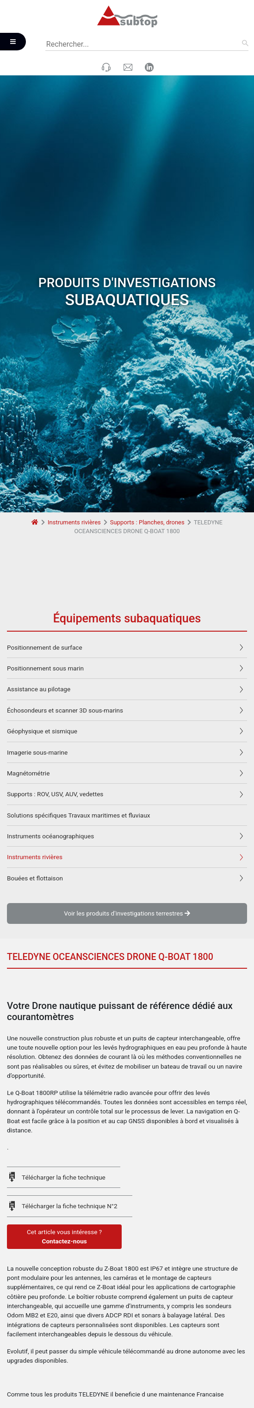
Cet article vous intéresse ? (64, 1128)
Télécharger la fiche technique (63, 1068)
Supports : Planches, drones (147, 413)
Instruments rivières (74, 413)
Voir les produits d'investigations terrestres (127, 804)
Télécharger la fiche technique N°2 (70, 1097)
